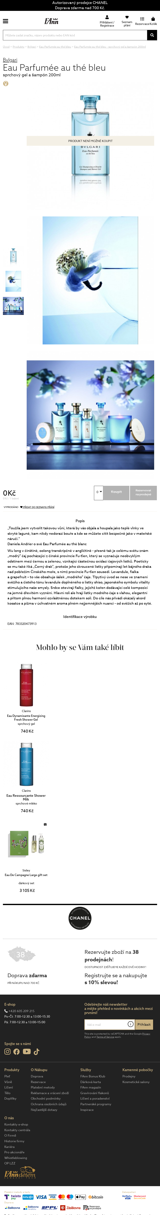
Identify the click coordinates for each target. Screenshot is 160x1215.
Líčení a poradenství (95, 1098)
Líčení (8, 1087)
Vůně (8, 1082)
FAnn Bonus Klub (92, 1076)
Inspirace (87, 1110)
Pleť (7, 1076)
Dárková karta (90, 1082)
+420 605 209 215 (21, 1011)
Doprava (37, 1076)
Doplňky (10, 1098)
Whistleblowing (15, 1158)
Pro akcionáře (14, 1152)
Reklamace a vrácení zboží (50, 1093)
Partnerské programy (95, 1104)
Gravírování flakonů (94, 1093)
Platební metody (43, 1087)
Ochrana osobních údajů (48, 1104)
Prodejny (128, 1076)
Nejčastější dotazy (44, 1110)
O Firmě (10, 1135)
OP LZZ (9, 1163)
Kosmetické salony (136, 1082)
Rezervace (38, 1082)
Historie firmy (14, 1141)
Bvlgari (10, 60)
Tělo (7, 1093)
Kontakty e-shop (16, 1124)
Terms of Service (105, 1037)
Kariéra (9, 1147)
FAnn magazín (90, 1087)
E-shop (9, 1004)
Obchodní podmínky (46, 1098)
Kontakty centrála (17, 1130)
